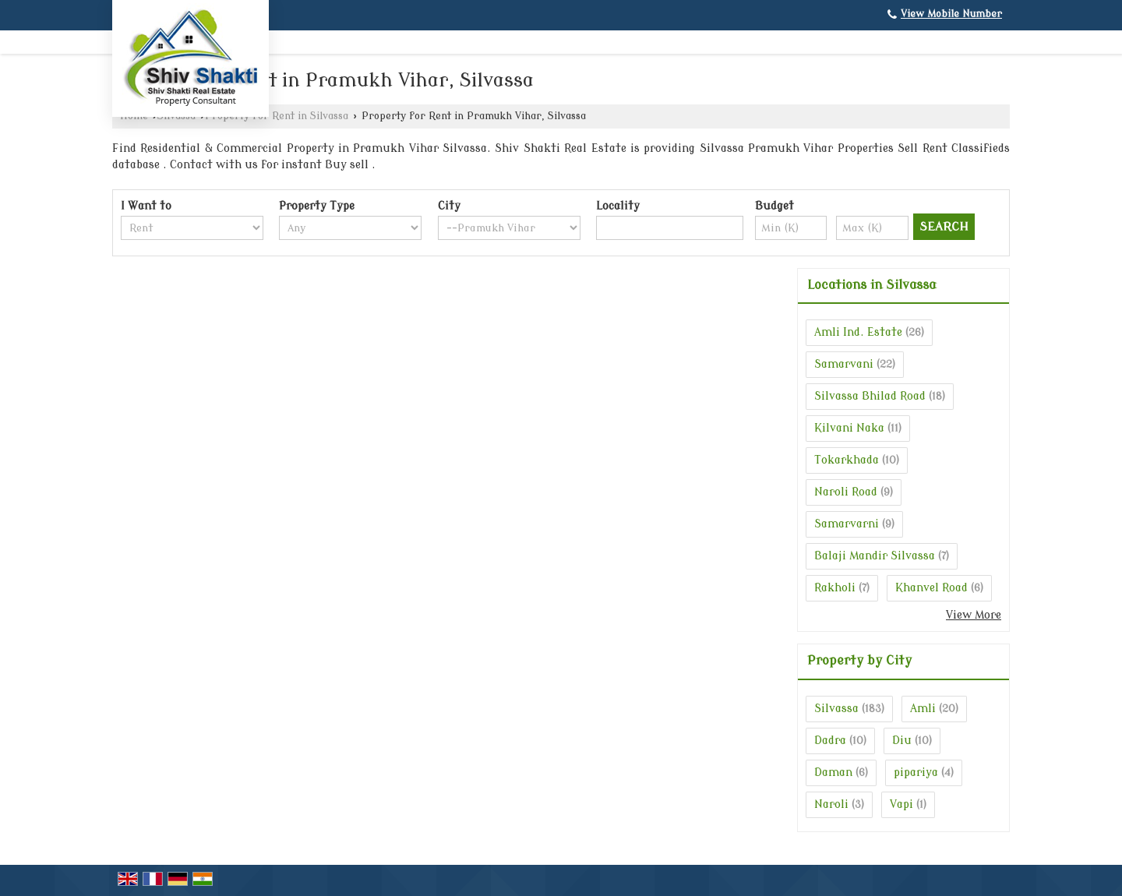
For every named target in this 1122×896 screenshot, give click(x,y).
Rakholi (835, 588)
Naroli (831, 804)
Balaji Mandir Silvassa (874, 556)
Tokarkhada (846, 460)
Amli (923, 708)
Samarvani (843, 364)
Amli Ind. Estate (858, 332)
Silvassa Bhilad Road (870, 396)
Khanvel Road (931, 588)
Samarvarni (846, 524)
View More (973, 615)
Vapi (901, 804)
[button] (951, 14)
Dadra (830, 740)
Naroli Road (845, 492)
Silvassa (836, 708)
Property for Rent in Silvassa (276, 116)
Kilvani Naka (849, 428)
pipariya (916, 772)
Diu (902, 740)
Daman (833, 772)
